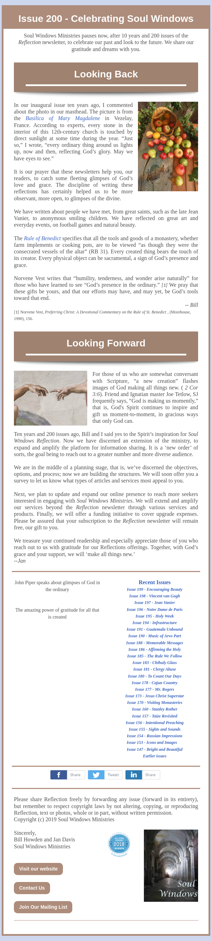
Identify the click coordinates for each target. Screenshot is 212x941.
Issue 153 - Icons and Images (152, 742)
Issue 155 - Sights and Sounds (154, 729)
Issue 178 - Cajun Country (154, 682)
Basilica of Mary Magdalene (63, 118)
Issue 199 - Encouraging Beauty (154, 589)
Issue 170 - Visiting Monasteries (154, 702)
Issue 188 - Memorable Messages (154, 642)
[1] (165, 285)
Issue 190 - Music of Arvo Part (154, 635)
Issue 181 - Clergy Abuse (154, 669)
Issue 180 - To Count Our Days (154, 676)
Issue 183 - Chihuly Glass (154, 662)
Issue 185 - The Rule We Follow (154, 656)
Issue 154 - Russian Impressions (154, 735)
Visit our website (38, 869)
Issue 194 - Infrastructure (154, 622)
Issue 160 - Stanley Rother (155, 709)
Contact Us (32, 888)
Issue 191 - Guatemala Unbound (154, 629)
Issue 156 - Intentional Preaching (155, 722)
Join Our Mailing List (43, 907)
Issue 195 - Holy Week (155, 616)
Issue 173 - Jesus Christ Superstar (154, 696)
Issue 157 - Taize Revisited (154, 716)
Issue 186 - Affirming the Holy (154, 649)
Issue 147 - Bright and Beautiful (154, 749)
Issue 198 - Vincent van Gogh (154, 596)
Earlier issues (154, 756)
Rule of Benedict (42, 238)
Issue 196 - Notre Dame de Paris (155, 609)
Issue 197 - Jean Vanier (154, 602)
